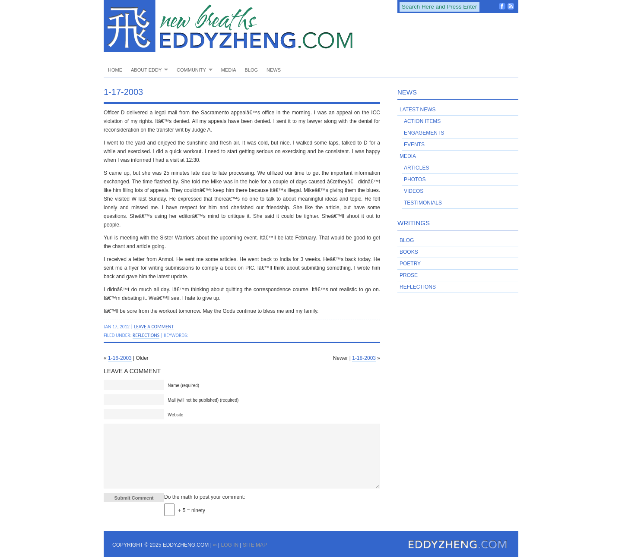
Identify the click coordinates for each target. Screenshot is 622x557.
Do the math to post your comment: (204, 497)
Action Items (422, 121)
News (274, 69)
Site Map (255, 545)
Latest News (418, 110)
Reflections (146, 335)
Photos (414, 179)
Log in (229, 545)
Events (414, 145)
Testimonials (423, 203)
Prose (409, 275)
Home (115, 69)
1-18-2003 (364, 358)
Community (192, 69)
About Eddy (147, 69)
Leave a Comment (154, 327)
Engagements (424, 133)
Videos (413, 191)
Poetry (410, 264)
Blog (251, 69)
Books (409, 252)
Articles (416, 168)
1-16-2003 (120, 358)
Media (228, 69)
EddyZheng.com (242, 26)
